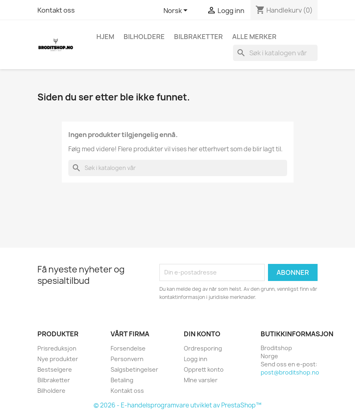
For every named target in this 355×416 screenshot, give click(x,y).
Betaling (122, 380)
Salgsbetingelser (134, 369)
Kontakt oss (56, 10)
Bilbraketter (198, 36)
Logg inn (195, 359)
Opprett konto (204, 369)
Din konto (202, 333)
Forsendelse (128, 348)
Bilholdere (144, 36)
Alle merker (254, 36)
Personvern (127, 359)
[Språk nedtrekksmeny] (176, 11)
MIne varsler (201, 380)
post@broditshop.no (290, 372)
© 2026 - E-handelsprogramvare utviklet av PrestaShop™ (177, 405)
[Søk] (275, 53)
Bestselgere (54, 369)
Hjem (105, 36)
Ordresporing (203, 348)
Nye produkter (57, 359)
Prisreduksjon (56, 348)
